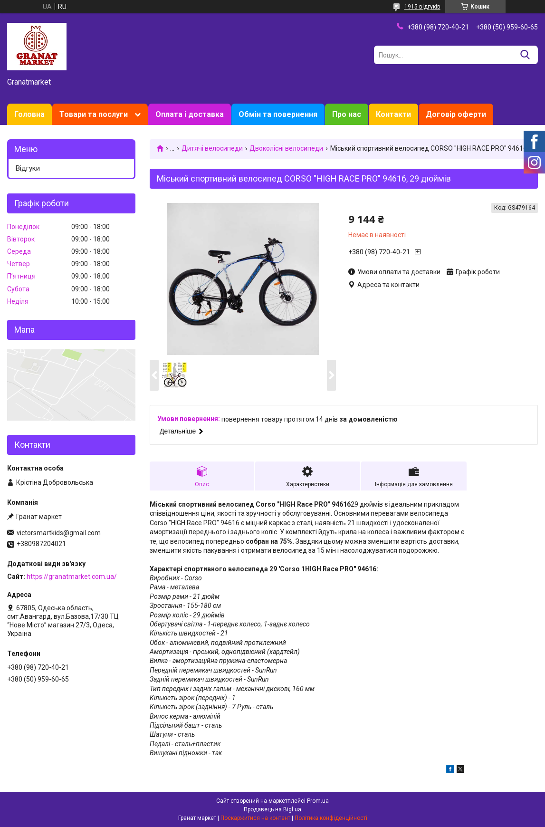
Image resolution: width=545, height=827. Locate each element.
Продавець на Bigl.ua (272, 809)
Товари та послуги (93, 114)
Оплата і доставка (189, 114)
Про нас (346, 114)
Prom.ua (318, 801)
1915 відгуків (422, 6)
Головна (29, 114)
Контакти (393, 114)
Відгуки (28, 168)
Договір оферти (456, 114)
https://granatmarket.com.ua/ (72, 576)
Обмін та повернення (278, 114)
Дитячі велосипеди (212, 148)
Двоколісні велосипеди (286, 148)
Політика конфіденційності (331, 818)
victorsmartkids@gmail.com (59, 533)
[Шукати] (525, 55)
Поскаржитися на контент (255, 818)
